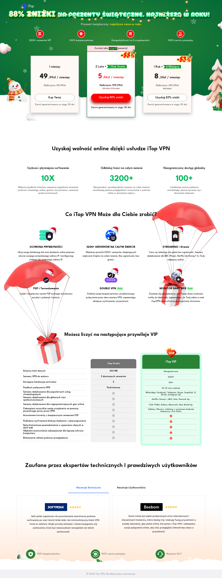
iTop (28, 6)
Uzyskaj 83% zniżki (167, 97)
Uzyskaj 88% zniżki (111, 97)
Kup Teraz (54, 97)
